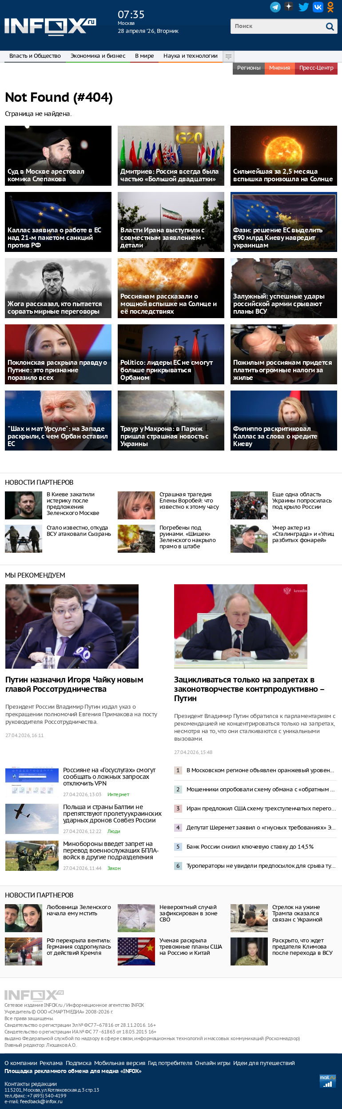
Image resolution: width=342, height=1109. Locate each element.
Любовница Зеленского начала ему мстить (79, 910)
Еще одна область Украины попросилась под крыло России (302, 501)
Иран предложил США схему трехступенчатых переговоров (262, 808)
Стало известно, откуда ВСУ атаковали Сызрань (79, 531)
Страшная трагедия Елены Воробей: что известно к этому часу (189, 501)
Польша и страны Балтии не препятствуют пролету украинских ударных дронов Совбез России (112, 813)
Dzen (289, 7)
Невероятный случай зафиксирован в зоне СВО (188, 913)
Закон (113, 868)
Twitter (303, 7)
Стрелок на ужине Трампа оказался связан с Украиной (297, 913)
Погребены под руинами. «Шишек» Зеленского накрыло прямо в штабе (187, 537)
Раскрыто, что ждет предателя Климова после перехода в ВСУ (302, 947)
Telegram (275, 7)
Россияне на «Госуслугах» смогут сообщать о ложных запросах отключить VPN (109, 776)
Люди (113, 831)
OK (332, 7)
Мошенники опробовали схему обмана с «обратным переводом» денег (262, 789)
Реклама (51, 1063)
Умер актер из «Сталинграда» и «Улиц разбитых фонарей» (303, 534)
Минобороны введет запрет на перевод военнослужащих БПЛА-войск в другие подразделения (111, 850)
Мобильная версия (119, 1063)
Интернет (118, 794)
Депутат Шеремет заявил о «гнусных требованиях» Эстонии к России (262, 827)
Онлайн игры (212, 1063)
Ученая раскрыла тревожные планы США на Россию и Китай (190, 947)
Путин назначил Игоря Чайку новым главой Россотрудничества (74, 684)
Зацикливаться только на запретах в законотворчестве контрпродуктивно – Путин (249, 689)
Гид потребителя (170, 1063)
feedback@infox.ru (41, 1101)
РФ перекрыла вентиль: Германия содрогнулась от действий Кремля (79, 947)
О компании (20, 1063)
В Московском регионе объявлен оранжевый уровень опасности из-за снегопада (262, 770)
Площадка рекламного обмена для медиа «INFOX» (73, 1071)
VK (318, 7)
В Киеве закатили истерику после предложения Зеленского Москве (73, 504)
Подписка (78, 1063)
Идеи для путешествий (264, 1063)
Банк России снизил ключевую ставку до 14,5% (250, 846)
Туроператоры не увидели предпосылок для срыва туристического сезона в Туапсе (262, 865)
